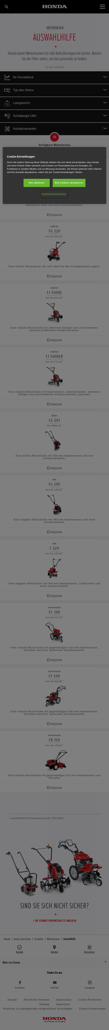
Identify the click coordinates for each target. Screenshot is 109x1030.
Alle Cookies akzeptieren (69, 183)
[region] (54, 175)
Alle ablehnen (36, 183)
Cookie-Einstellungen (53, 194)
